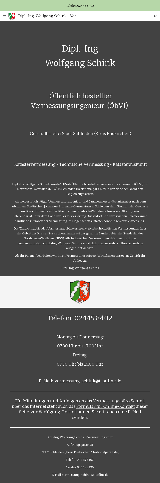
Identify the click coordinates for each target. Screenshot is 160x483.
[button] (4, 16)
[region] (80, 5)
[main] (80, 148)
